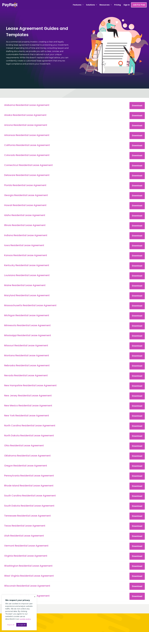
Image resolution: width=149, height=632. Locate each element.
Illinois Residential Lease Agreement (25, 225)
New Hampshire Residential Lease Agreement (30, 385)
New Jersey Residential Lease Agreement (28, 395)
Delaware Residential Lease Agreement (26, 175)
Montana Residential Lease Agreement (26, 355)
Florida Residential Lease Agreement (25, 185)
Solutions (92, 5)
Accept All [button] (21, 625)
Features (79, 5)
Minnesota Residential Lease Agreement (27, 325)
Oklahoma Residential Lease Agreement (27, 455)
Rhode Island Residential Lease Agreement (28, 485)
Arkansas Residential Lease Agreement (26, 135)
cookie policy (25, 619)
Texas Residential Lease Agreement (24, 525)
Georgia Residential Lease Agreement (26, 195)
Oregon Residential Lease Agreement (25, 465)
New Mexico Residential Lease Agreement (28, 405)
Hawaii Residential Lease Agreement (25, 205)
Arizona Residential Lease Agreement (25, 125)
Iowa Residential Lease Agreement (24, 245)
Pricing (117, 4)
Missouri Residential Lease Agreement (26, 345)
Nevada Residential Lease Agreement (26, 375)
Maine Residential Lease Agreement (25, 285)
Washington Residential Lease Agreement (28, 565)
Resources (106, 5)
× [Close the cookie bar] (35, 597)
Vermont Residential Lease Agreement (26, 545)
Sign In (127, 4)
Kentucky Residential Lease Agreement (26, 265)
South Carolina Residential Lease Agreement (30, 495)
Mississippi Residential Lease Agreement (27, 335)
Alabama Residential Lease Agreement (26, 105)
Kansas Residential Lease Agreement (25, 255)
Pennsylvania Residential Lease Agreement (29, 475)
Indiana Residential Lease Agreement (25, 235)
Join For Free (139, 4)
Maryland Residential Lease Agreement (27, 295)
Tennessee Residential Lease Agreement (27, 515)
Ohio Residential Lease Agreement (24, 445)
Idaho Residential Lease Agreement (24, 215)
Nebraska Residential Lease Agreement (27, 365)
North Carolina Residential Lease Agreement (29, 425)
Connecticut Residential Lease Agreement (28, 165)
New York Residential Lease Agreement (26, 415)
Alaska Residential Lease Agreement (25, 115)
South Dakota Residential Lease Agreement (29, 505)
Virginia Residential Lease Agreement (25, 555)
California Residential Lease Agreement (27, 145)
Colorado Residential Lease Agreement (26, 155)
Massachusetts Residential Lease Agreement (30, 305)
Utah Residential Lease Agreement (24, 535)
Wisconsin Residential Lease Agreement (27, 585)
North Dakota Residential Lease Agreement (29, 435)
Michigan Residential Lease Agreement (26, 315)
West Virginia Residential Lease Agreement (29, 575)
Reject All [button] (10, 625)
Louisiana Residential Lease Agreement (27, 275)
